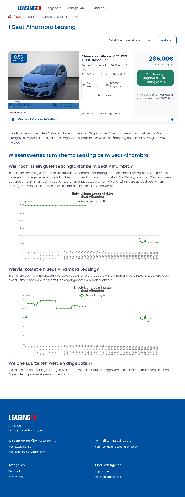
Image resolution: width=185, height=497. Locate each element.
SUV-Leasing (15, 476)
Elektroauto (14, 471)
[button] (92, 120)
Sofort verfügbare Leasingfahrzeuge (116, 446)
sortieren (167, 40)
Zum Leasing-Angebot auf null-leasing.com (155, 78)
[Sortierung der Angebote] (129, 40)
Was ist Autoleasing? (20, 446)
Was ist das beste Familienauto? (27, 451)
